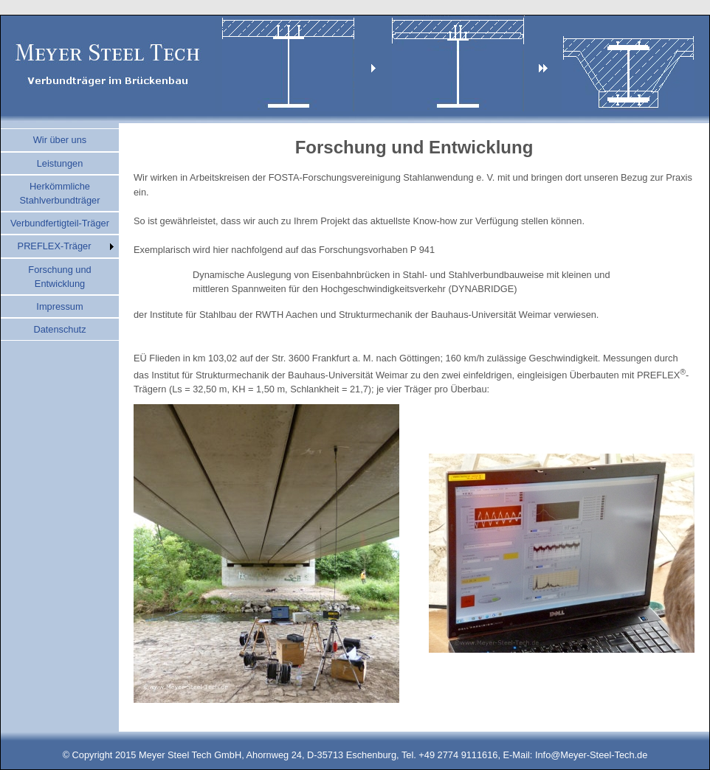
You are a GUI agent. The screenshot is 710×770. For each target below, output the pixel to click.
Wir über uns (60, 139)
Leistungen (60, 163)
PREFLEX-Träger (55, 246)
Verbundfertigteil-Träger (59, 223)
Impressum (59, 306)
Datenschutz (59, 329)
